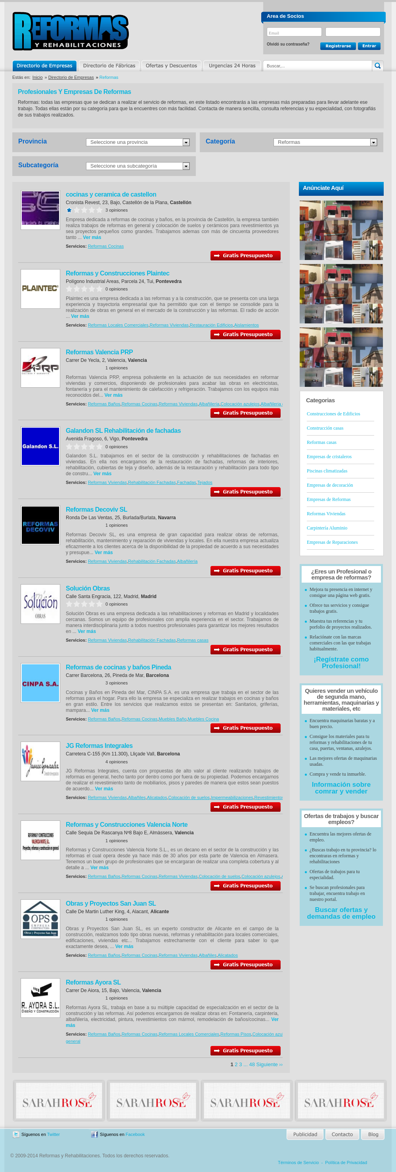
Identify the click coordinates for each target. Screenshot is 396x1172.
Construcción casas (325, 428)
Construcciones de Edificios (333, 414)
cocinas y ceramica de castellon (111, 194)
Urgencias (231, 65)
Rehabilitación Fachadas (152, 482)
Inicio (38, 77)
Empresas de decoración (330, 485)
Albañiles (137, 797)
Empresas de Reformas (329, 499)
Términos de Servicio (298, 1162)
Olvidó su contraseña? (288, 44)
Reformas (289, 142)
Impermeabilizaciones (232, 797)
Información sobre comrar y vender (341, 788)
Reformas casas (192, 640)
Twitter (53, 1134)
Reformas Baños (104, 404)
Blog (372, 1134)
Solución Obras (88, 588)
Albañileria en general (281, 404)
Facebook (135, 1134)
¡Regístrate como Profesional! (341, 663)
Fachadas (186, 482)
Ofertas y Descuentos (171, 65)
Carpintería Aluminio (327, 528)
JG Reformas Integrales (99, 745)
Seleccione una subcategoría (123, 166)
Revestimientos (269, 797)
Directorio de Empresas (45, 65)
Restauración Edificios (211, 325)
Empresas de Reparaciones (332, 542)
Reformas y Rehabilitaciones (70, 31)
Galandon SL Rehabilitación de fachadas (123, 430)
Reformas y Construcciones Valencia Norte (126, 824)
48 (251, 1064)
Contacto (342, 1134)
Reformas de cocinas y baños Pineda (118, 667)
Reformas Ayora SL (93, 982)
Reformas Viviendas (169, 325)
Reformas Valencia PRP (99, 352)
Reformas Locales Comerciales (118, 325)
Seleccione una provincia (119, 142)
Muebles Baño (172, 719)
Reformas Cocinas (106, 246)
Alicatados (157, 797)
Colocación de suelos (189, 797)
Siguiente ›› (269, 1064)
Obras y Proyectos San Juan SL (111, 903)
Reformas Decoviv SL (96, 509)
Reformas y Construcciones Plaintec (117, 273)
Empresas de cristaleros (329, 456)
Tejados (204, 482)
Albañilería (209, 404)
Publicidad (305, 1134)
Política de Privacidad (346, 1162)
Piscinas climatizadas (327, 471)
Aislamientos (246, 325)
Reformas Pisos (235, 1034)
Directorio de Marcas (109, 65)
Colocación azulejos (240, 404)
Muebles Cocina (203, 719)
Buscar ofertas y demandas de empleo (341, 913)
